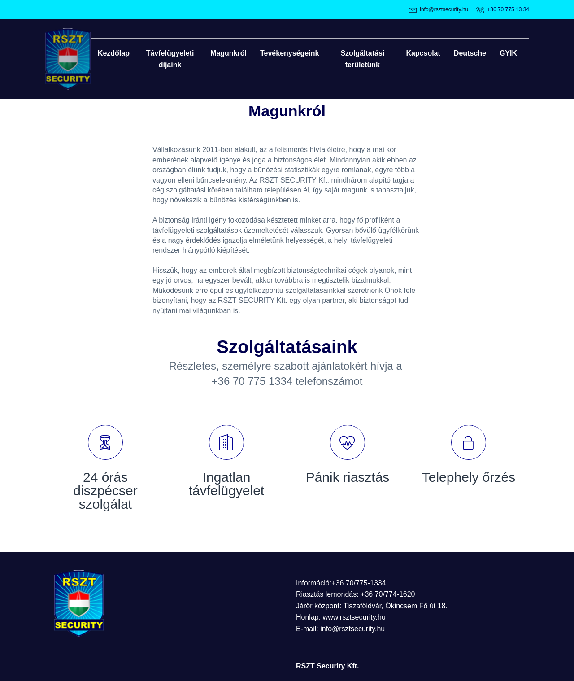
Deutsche (470, 53)
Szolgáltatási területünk (362, 59)
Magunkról (228, 53)
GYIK (508, 53)
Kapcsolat (423, 53)
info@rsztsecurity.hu (444, 9)
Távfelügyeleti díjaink (170, 59)
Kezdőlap (114, 53)
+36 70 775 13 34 (508, 9)
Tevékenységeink (289, 53)
